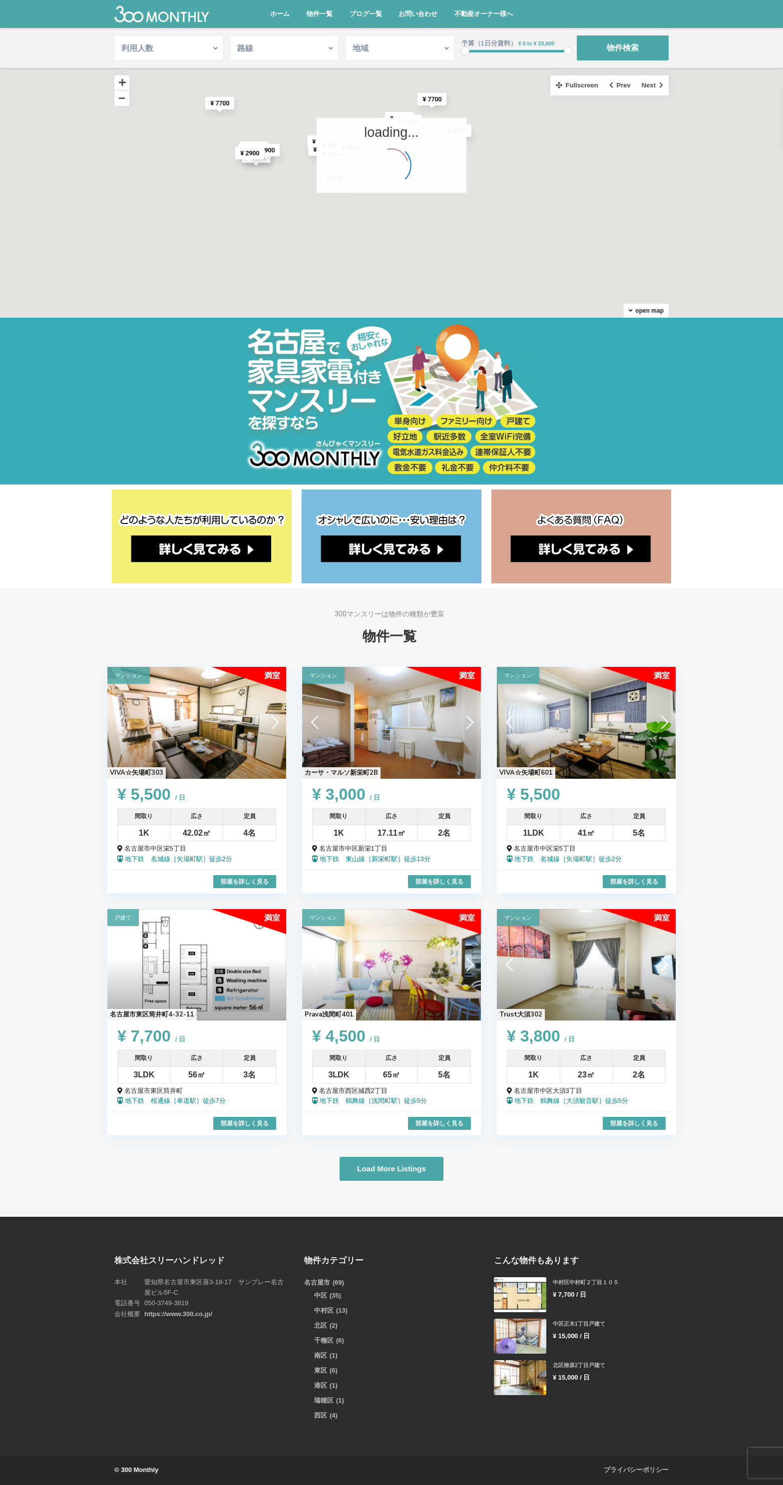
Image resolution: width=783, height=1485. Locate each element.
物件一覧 (320, 13)
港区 (320, 1385)
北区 (320, 1325)
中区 (320, 1295)
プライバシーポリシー (636, 1470)
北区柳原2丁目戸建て (579, 1365)
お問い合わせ (417, 13)
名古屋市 (317, 1282)
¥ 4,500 (346, 1036)
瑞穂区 (324, 1400)
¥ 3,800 (541, 1036)
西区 (320, 1415)
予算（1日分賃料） (489, 43)
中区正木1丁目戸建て (579, 1324)
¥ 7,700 (151, 1036)
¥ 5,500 (151, 794)
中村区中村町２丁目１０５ (586, 1282)
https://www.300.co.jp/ (178, 1314)
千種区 (324, 1340)
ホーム (280, 13)
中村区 (324, 1310)
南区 (320, 1355)
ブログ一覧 (366, 13)
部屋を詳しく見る (245, 881)
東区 (320, 1370)
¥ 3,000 (346, 794)
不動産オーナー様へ (483, 13)
